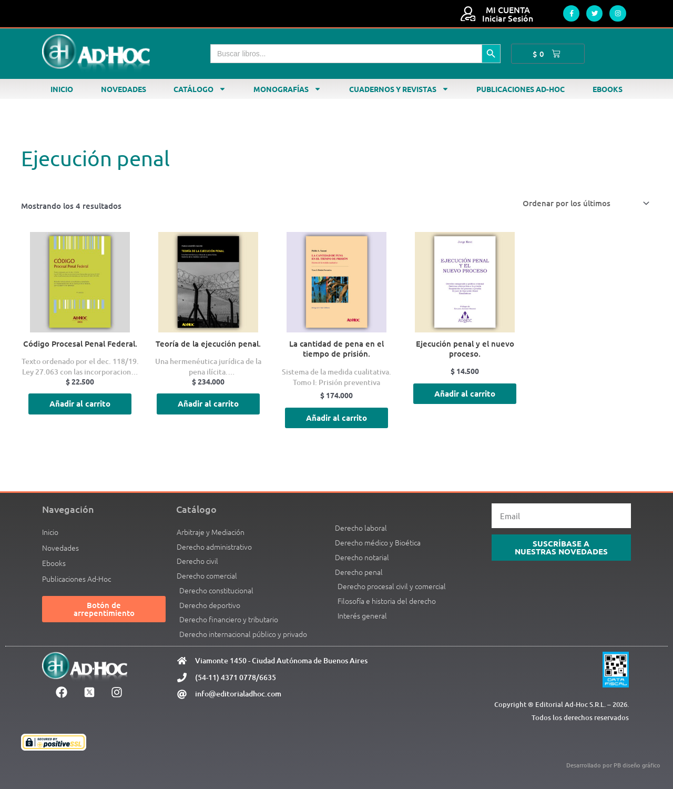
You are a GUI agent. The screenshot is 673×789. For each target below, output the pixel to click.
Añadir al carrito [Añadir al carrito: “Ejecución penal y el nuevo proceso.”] (464, 393)
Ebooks (608, 89)
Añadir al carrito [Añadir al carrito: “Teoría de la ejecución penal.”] (208, 404)
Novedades (123, 89)
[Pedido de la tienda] (584, 203)
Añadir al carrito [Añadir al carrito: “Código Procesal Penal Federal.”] (79, 404)
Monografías (287, 89)
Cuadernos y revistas (399, 89)
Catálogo (200, 89)
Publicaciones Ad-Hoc (520, 89)
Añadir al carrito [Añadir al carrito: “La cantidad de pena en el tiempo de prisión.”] (336, 417)
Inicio (61, 89)
